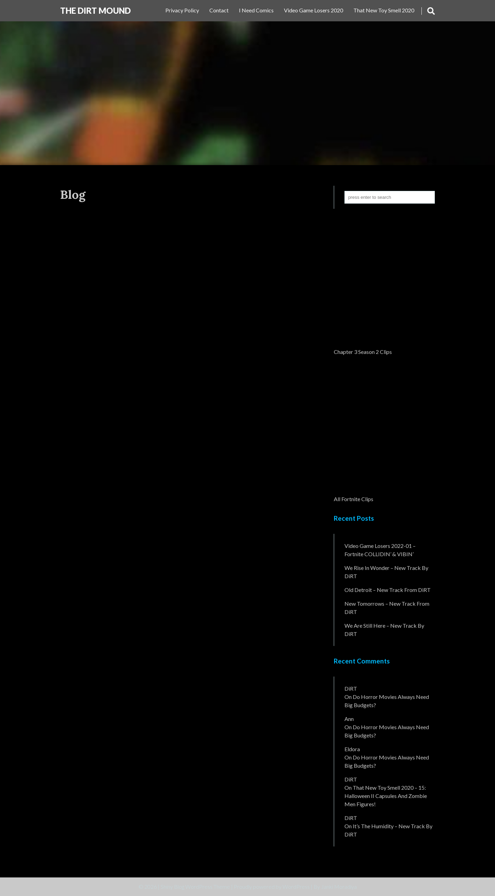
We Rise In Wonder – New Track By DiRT (386, 571)
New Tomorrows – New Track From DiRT (386, 607)
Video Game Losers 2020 (313, 10)
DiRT (350, 688)
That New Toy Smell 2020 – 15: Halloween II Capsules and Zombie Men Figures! (385, 795)
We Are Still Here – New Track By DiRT (384, 629)
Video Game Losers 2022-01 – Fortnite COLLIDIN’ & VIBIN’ (380, 549)
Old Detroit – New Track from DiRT (387, 589)
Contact (219, 10)
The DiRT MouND (95, 10)
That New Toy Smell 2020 (383, 10)
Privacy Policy (182, 10)
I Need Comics (256, 10)
